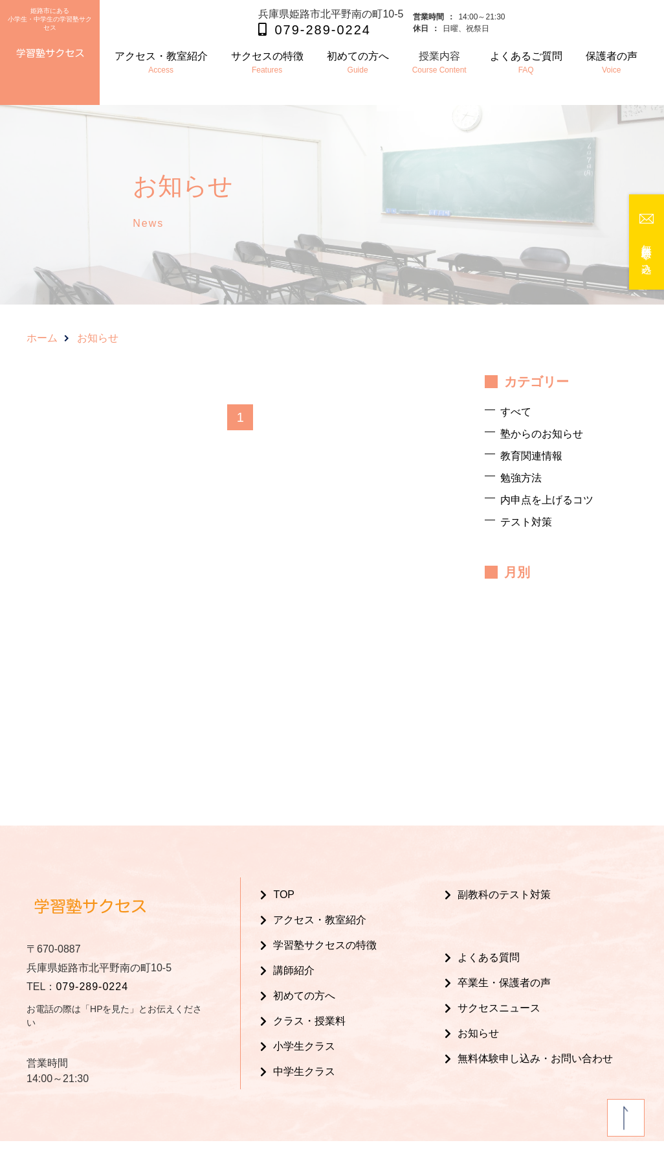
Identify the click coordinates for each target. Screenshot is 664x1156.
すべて (515, 411)
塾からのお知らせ (541, 433)
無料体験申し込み (646, 253)
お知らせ (478, 1033)
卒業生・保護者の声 (504, 982)
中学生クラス (304, 1071)
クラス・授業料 (309, 1020)
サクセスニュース (499, 1007)
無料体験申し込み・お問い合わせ (535, 1058)
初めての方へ (304, 995)
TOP (283, 894)
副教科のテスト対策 (504, 894)
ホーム (42, 337)
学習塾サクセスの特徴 (325, 945)
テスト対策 (526, 521)
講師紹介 (294, 970)
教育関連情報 (531, 455)
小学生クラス (304, 1046)
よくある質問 (489, 957)
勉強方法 (521, 477)
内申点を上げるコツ (546, 499)
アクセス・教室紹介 (319, 919)
